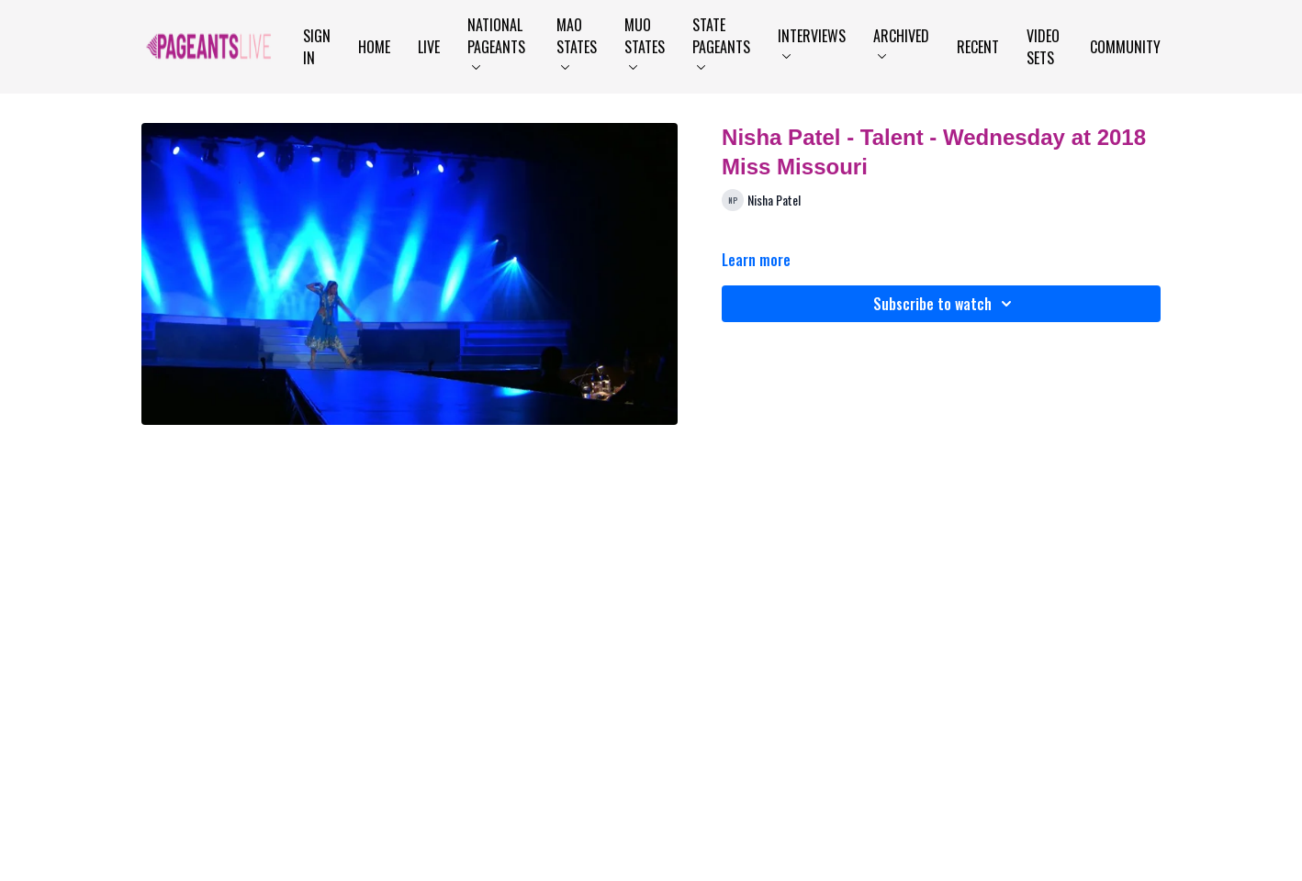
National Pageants (496, 42)
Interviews (812, 42)
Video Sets (1043, 47)
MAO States (576, 42)
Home (374, 47)
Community (1125, 47)
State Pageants (721, 42)
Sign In (317, 47)
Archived (901, 42)
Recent (978, 47)
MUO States (644, 42)
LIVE (429, 47)
